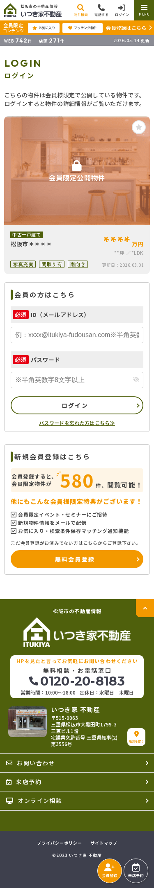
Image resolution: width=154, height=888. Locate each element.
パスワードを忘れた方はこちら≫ (77, 422)
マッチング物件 (82, 27)
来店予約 (135, 870)
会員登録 (109, 870)
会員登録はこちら (126, 27)
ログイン (75, 405)
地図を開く (136, 737)
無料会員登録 (75, 559)
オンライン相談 (34, 800)
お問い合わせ (30, 763)
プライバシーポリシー (59, 843)
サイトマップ (103, 843)
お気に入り (43, 27)
